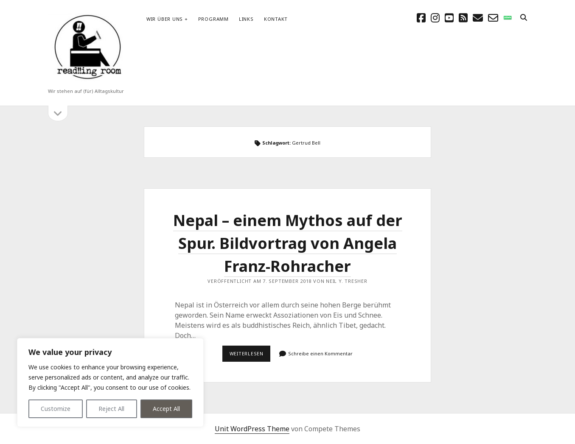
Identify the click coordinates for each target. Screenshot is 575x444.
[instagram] (435, 18)
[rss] (463, 18)
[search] (523, 17)
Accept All (166, 409)
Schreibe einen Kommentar (320, 353)
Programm (213, 19)
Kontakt (276, 19)
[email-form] (493, 18)
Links (246, 19)
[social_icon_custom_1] (507, 18)
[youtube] (449, 18)
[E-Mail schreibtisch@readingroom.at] (478, 18)
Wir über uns (164, 19)
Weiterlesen (250, 356)
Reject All (111, 409)
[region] (110, 382)
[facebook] (421, 18)
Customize (55, 409)
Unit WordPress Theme (252, 428)
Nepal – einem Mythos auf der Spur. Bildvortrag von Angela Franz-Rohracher (287, 243)
